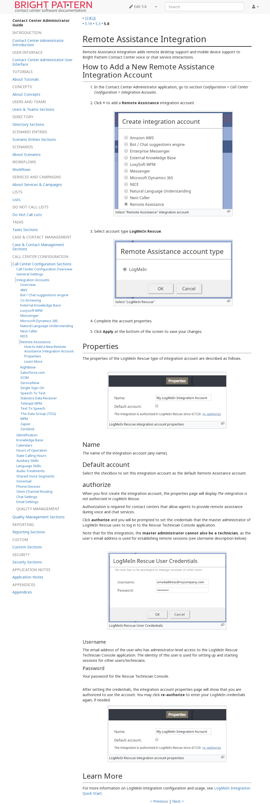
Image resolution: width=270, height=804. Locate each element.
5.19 (88, 23)
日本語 (90, 18)
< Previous (159, 801)
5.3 (97, 23)
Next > (178, 801)
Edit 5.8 (138, 6)
